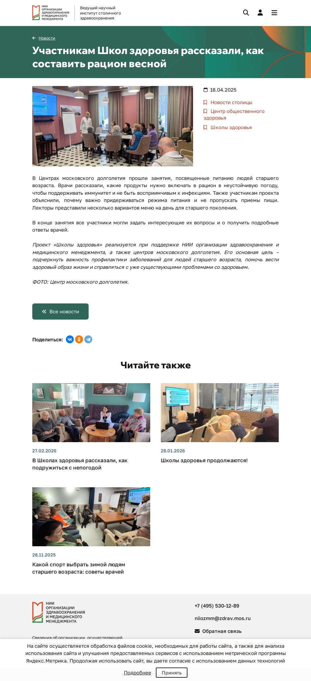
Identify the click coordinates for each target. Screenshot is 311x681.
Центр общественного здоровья (234, 114)
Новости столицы (230, 102)
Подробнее (137, 672)
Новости (47, 38)
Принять (172, 672)
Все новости (64, 311)
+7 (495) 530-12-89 (217, 606)
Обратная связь (218, 631)
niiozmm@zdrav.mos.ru (223, 618)
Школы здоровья (230, 127)
